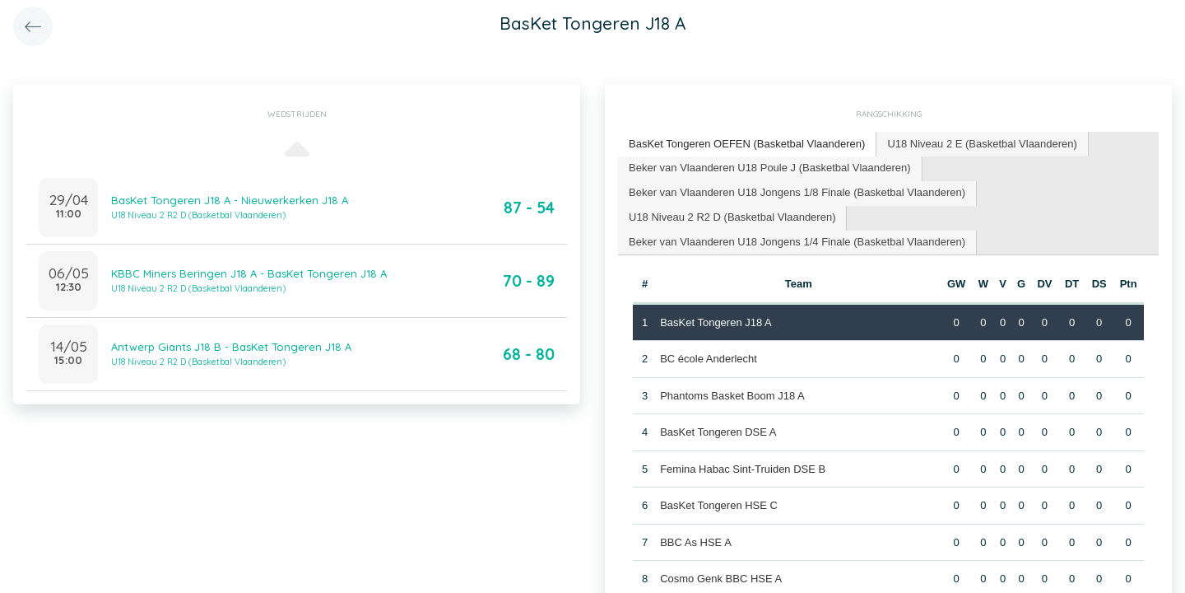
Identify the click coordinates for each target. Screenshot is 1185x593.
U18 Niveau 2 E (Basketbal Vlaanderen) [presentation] (982, 144)
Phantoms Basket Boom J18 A (732, 396)
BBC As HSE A (696, 542)
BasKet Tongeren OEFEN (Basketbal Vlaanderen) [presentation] (747, 144)
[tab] (747, 144)
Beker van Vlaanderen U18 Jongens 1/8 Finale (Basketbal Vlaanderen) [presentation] (797, 192)
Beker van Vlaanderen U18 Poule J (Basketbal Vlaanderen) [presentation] (770, 167)
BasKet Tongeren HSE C (719, 505)
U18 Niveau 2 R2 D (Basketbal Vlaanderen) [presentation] (732, 217)
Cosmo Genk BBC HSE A (721, 578)
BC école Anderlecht (708, 359)
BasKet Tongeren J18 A (716, 322)
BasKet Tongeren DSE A (718, 432)
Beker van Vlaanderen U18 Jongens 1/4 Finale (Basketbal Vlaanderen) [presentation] (797, 242)
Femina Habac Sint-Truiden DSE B (742, 469)
